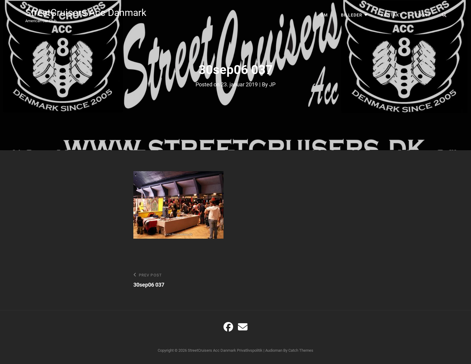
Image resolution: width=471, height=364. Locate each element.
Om (324, 15)
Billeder (351, 15)
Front (423, 15)
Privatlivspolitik (250, 350)
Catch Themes (300, 350)
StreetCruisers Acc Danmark (85, 12)
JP (272, 84)
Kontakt (391, 15)
